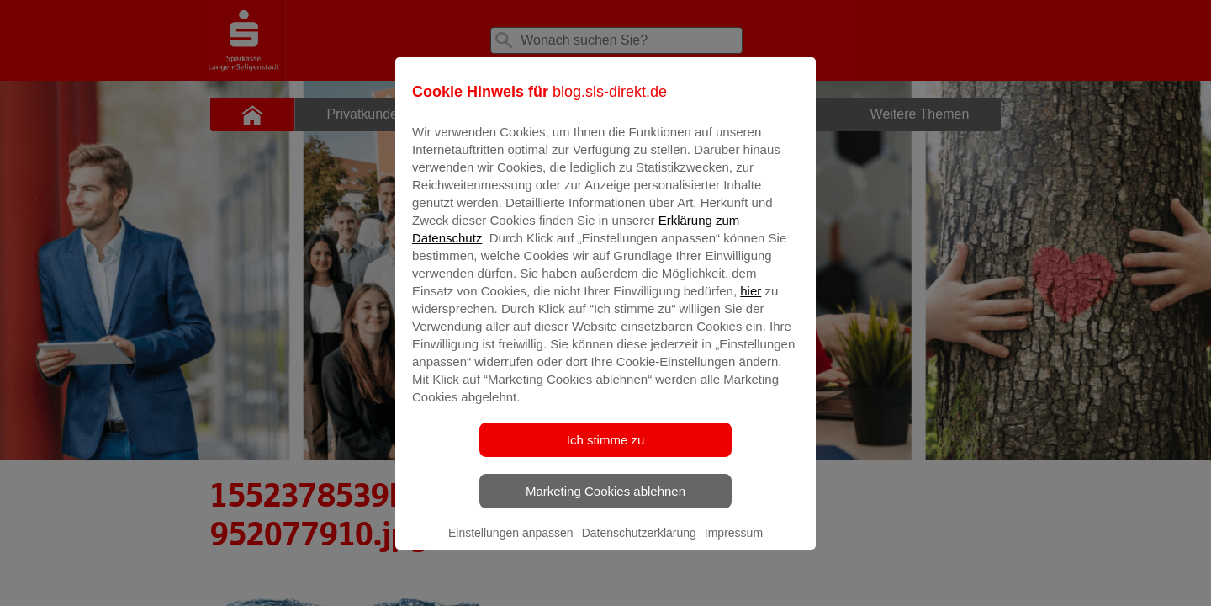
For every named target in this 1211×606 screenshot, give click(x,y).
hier (750, 302)
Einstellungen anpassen (511, 544)
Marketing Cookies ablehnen (605, 503)
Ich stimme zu (606, 451)
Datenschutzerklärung (639, 544)
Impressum (734, 544)
